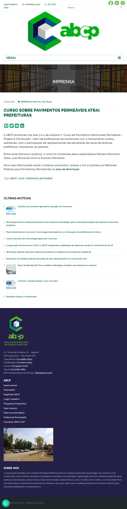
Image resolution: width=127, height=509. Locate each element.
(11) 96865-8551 (24, 359)
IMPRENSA (26, 101)
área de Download (67, 169)
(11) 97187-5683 (17, 369)
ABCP (13, 178)
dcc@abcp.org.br (32, 4)
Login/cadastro (11, 4)
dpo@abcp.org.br (44, 373)
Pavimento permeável (39, 178)
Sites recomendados (14, 412)
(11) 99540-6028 (20, 366)
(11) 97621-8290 (24, 362)
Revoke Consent (6, 503)
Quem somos (10, 385)
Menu (11, 58)
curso (21, 178)
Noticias (37, 101)
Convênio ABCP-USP (14, 422)
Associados (9, 390)
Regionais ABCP (12, 394)
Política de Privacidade (15, 417)
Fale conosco (10, 408)
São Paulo (47, 101)
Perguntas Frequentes (15, 403)
